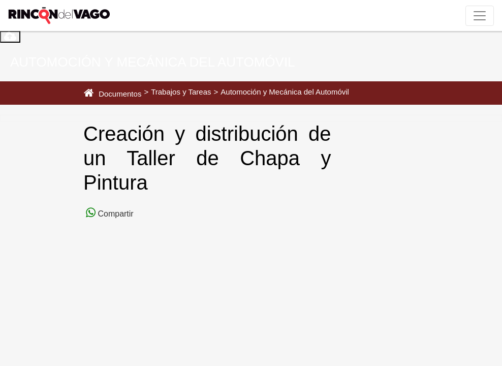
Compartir (115, 213)
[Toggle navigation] (479, 16)
